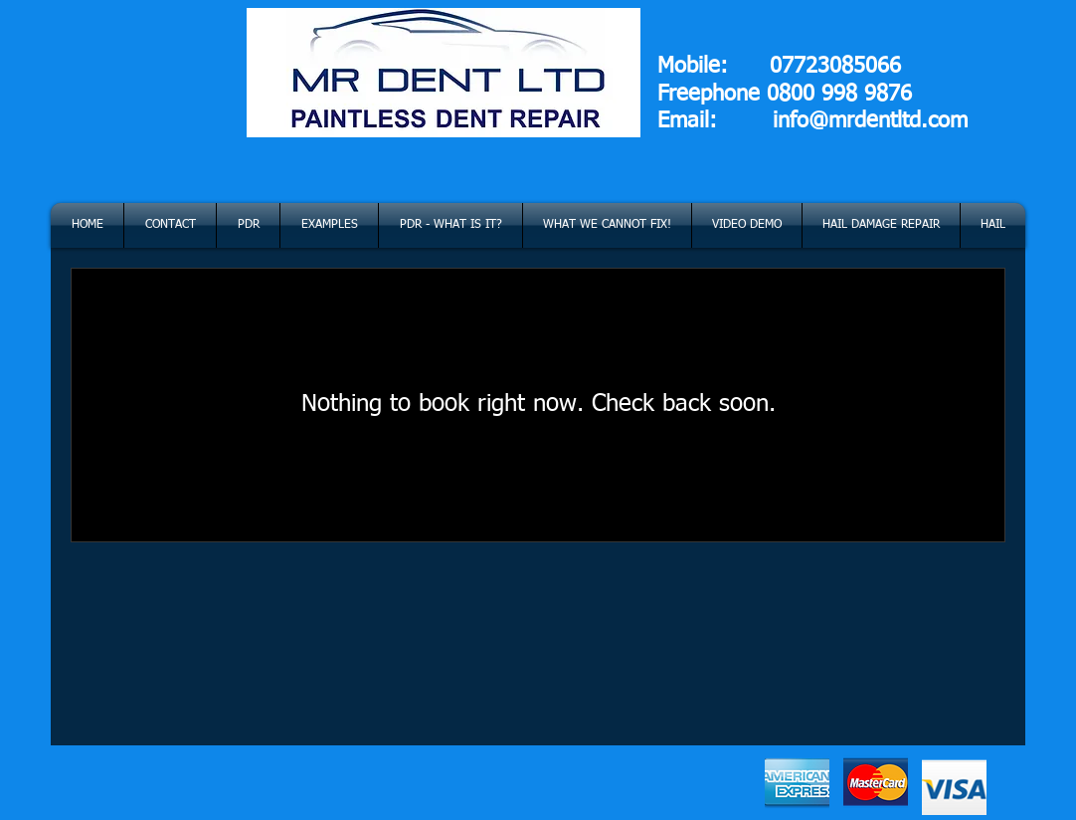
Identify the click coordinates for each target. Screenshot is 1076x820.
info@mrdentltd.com (870, 121)
